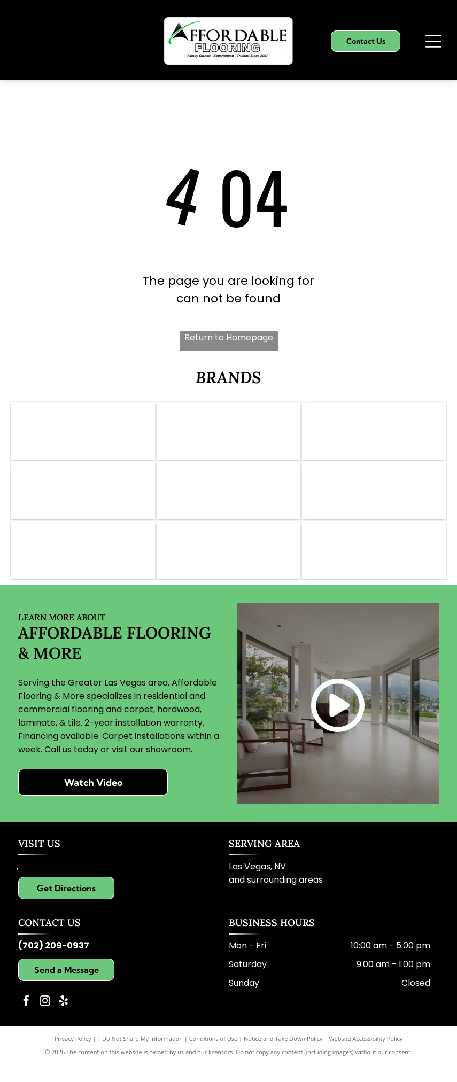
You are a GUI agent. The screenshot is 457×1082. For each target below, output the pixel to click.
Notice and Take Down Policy (283, 1057)
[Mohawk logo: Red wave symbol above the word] (229, 434)
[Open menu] (433, 41)
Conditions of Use (213, 1057)
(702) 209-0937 (53, 964)
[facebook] (26, 1020)
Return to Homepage (228, 337)
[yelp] (64, 1020)
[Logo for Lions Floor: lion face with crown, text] (374, 500)
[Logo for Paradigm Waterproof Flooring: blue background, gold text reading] (83, 565)
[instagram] (45, 1020)
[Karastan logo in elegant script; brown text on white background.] (374, 565)
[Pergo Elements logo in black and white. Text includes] (83, 500)
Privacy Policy (73, 1057)
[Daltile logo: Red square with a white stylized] (229, 500)
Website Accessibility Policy (365, 1057)
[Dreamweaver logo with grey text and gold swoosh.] (229, 565)
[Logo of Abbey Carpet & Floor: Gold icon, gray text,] (83, 434)
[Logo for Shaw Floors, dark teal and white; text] (374, 434)
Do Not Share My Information (142, 1057)
